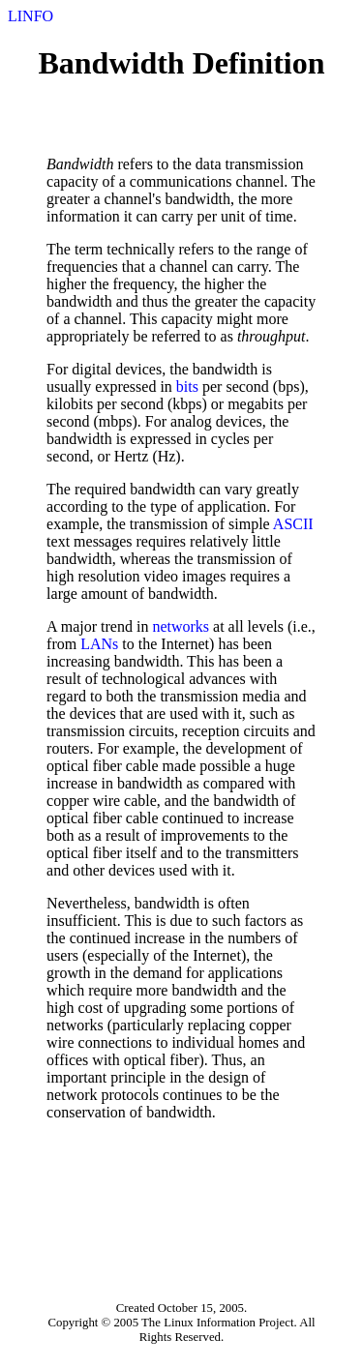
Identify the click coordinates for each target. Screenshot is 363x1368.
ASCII (293, 524)
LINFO (30, 16)
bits (187, 386)
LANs (99, 644)
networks (180, 626)
